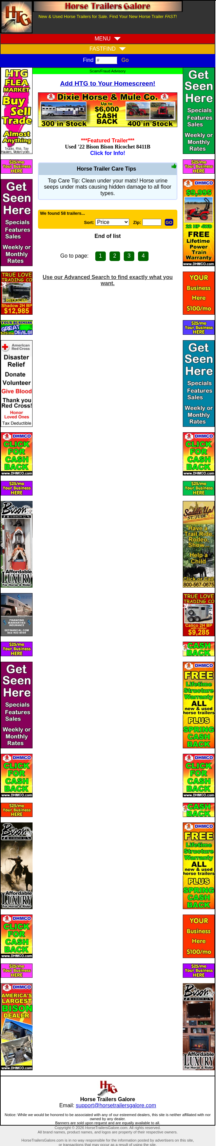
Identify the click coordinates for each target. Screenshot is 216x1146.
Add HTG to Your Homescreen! (107, 83)
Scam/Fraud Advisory (107, 71)
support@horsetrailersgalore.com (116, 1105)
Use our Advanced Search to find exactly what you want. (108, 280)
